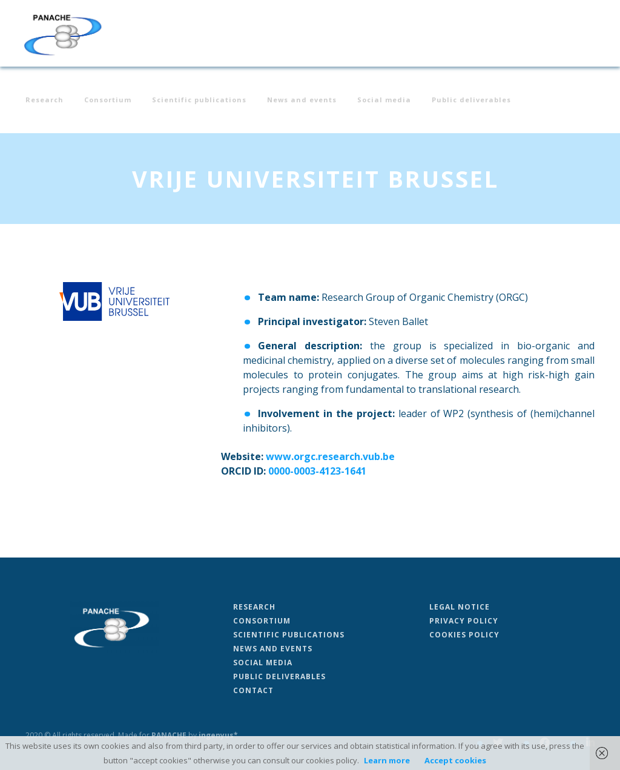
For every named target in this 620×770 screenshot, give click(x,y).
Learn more (387, 760)
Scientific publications (199, 100)
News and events (302, 100)
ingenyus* (218, 735)
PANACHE (168, 735)
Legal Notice (459, 607)
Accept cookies (455, 760)
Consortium (107, 100)
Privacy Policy (463, 621)
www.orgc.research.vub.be (330, 456)
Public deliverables (471, 100)
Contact (253, 690)
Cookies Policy (464, 635)
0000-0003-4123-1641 (317, 471)
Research (44, 100)
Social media (384, 100)
